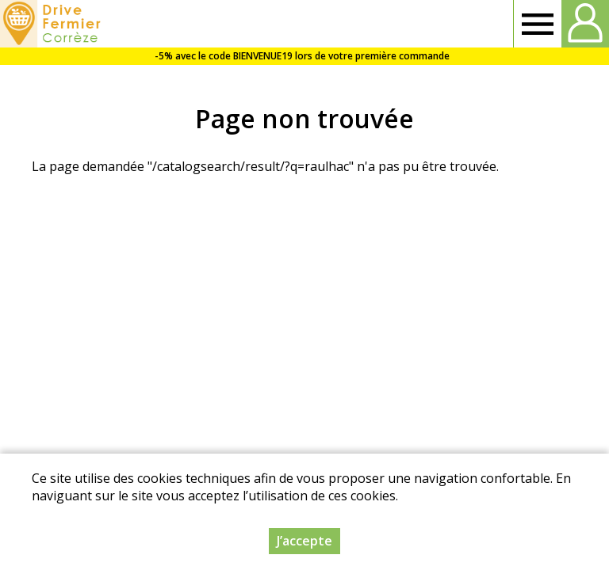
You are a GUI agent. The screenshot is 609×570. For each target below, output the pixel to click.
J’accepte (304, 540)
